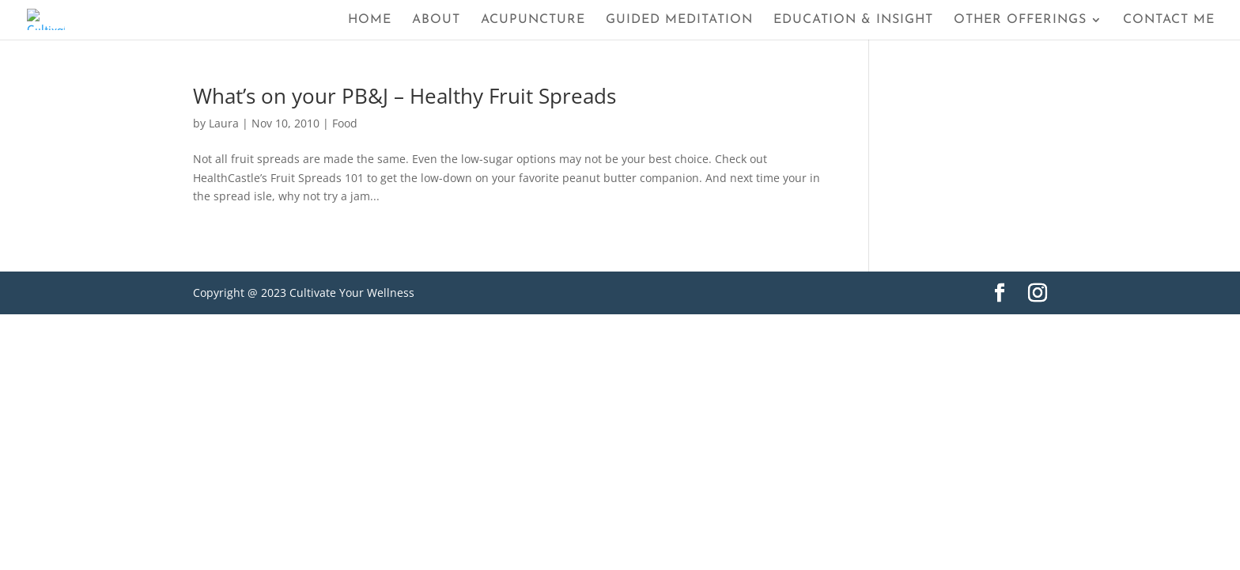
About (436, 20)
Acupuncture (533, 20)
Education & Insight (853, 20)
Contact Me (1169, 20)
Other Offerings (1020, 20)
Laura (224, 123)
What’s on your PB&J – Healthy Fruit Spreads (404, 96)
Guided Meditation (679, 20)
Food (344, 123)
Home (369, 20)
